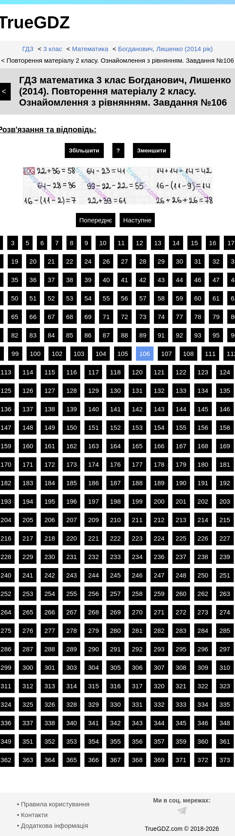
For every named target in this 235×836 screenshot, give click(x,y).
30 (179, 261)
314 (71, 686)
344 (159, 723)
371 (181, 759)
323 (225, 686)
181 (225, 464)
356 (137, 741)
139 (71, 409)
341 (93, 723)
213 (181, 519)
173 (71, 464)
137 (27, 409)
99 (15, 353)
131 (137, 390)
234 (137, 556)
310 (225, 667)
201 (181, 501)
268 (93, 612)
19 (14, 261)
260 (181, 593)
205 (27, 519)
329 (93, 704)
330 (115, 704)
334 (203, 704)
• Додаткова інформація (52, 825)
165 (137, 446)
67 (51, 316)
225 (181, 538)
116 (71, 372)
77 (179, 316)
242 (49, 575)
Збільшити (84, 150)
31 (198, 261)
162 (71, 446)
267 (71, 612)
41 (124, 279)
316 (115, 686)
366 (93, 759)
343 (137, 723)
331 (137, 704)
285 (225, 630)
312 (27, 686)
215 (225, 519)
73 (143, 316)
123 (203, 372)
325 (27, 704)
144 (181, 409)
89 (143, 335)
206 (49, 519)
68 (69, 316)
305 (115, 667)
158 (225, 427)
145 (203, 409)
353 (71, 741)
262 (203, 593)
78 (198, 316)
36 (33, 279)
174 (93, 464)
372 (203, 759)
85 (69, 335)
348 (225, 723)
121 (159, 372)
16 (213, 242)
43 (161, 279)
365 (71, 759)
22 (69, 261)
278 (71, 630)
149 (49, 427)
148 (27, 427)
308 (181, 667)
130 (115, 390)
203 (225, 501)
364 (49, 759)
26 (106, 261)
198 (115, 501)
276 (27, 630)
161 (49, 446)
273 (203, 612)
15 (194, 242)
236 (159, 556)
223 (137, 538)
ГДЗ (27, 48)
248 (181, 575)
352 (49, 741)
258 (137, 593)
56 (124, 298)
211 (137, 519)
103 (79, 353)
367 (115, 759)
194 (27, 501)
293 (159, 649)
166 (159, 446)
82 (14, 335)
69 (88, 316)
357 (159, 741)
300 (27, 667)
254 (49, 593)
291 (115, 649)
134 (203, 390)
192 (225, 482)
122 (181, 372)
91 (161, 335)
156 (203, 427)
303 (71, 667)
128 (71, 390)
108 (188, 353)
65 (14, 316)
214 (203, 519)
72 (124, 316)
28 (143, 261)
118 (115, 372)
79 (216, 316)
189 (159, 482)
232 (93, 556)
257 (115, 593)
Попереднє (95, 220)
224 (159, 538)
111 (210, 353)
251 (225, 575)
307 (159, 667)
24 (88, 261)
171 (27, 464)
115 (49, 372)
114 (27, 372)
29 (161, 261)
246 (137, 575)
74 (161, 316)
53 (69, 298)
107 (166, 353)
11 (121, 242)
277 (49, 630)
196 (71, 501)
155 (181, 427)
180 (203, 464)
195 (49, 501)
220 (71, 538)
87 (106, 335)
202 (203, 501)
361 (225, 741)
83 (33, 335)
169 (225, 446)
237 (181, 556)
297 (225, 649)
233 (115, 556)
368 (137, 759)
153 (137, 427)
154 (159, 427)
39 (88, 279)
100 (35, 353)
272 (181, 612)
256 (93, 593)
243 (71, 575)
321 (181, 686)
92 (179, 335)
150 (71, 427)
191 (203, 482)
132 (159, 390)
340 (71, 723)
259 (159, 593)
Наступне (137, 220)
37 (51, 279)
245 (115, 575)
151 (93, 427)
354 (93, 741)
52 (51, 298)
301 (49, 667)
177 (137, 464)
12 (139, 242)
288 (49, 649)
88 (124, 335)
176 (115, 464)
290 (93, 649)
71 (106, 316)
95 (216, 335)
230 (49, 556)
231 (71, 556)
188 (137, 482)
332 (159, 704)
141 (115, 409)
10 (102, 242)
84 (51, 335)
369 (159, 759)
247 (159, 575)
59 (179, 298)
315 (93, 686)
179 (181, 464)
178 (159, 464)
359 (181, 741)
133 (181, 390)
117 (93, 372)
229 (27, 556)
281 (137, 630)
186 (93, 482)
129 (93, 390)
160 (27, 446)
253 (27, 593)
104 (101, 353)
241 (27, 575)
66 (33, 316)
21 (51, 261)
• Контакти (32, 814)
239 (225, 556)
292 (137, 649)
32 (216, 261)
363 (27, 759)
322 (203, 686)
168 (203, 446)
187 (115, 482)
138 (49, 409)
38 (69, 279)
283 (181, 630)
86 (88, 335)
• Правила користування (53, 804)
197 (93, 501)
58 (161, 298)
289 (71, 649)
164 (115, 446)
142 (137, 409)
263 (225, 593)
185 (71, 482)
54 (88, 298)
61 (216, 298)
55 (106, 298)
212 (159, 519)
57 (143, 298)
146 (225, 409)
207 (71, 519)
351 (27, 741)
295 (181, 649)
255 (71, 593)
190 (181, 482)
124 (225, 372)
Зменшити (151, 150)
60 (198, 298)
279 (93, 630)
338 (49, 723)
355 (115, 741)
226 (203, 538)
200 (159, 501)
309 (203, 667)
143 (159, 409)
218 (49, 538)
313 (49, 686)
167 (181, 446)
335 (225, 704)
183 (27, 482)
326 (49, 704)
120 (137, 372)
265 (27, 612)
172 (49, 464)
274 (225, 612)
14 (176, 242)
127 (49, 390)
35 (14, 279)
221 (93, 538)
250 (203, 575)
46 (198, 279)
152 (115, 427)
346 (203, 723)
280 (115, 630)
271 (159, 612)
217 (27, 538)
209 (93, 519)
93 (198, 335)
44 (179, 279)
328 (71, 704)
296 (203, 649)
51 (33, 298)
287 (27, 649)
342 (115, 723)
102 (57, 353)
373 (225, 759)
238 (203, 556)
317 (137, 686)
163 (93, 446)
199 (137, 501)
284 (203, 630)
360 (203, 741)
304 (93, 667)
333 (181, 704)
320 (159, 686)
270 (137, 612)
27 (124, 261)
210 (115, 519)
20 (33, 261)
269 (115, 612)
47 (216, 279)
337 (27, 723)
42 (143, 279)
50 (14, 298)
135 (225, 390)
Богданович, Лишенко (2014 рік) (165, 48)
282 (159, 630)
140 (93, 409)
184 (49, 482)
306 (137, 667)
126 (27, 390)
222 (115, 538)
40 (106, 279)
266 (49, 612)
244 (93, 575)
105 (123, 353)
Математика (90, 48)
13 (158, 242)
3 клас (52, 48)
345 (181, 723)
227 (225, 538)
